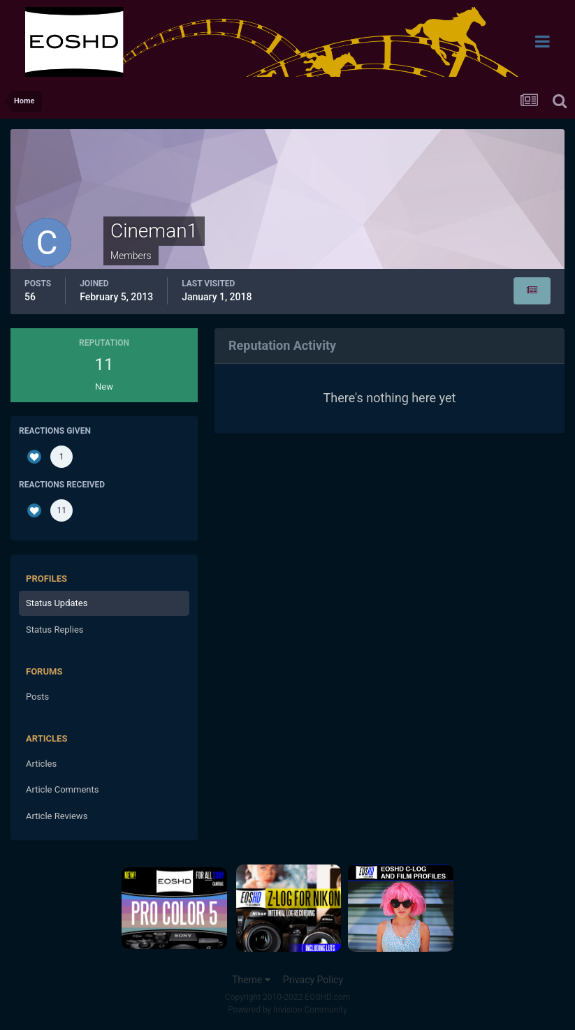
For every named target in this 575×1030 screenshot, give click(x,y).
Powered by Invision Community (287, 1010)
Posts (37, 696)
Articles (41, 763)
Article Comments (62, 789)
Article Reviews (56, 816)
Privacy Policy (313, 979)
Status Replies (55, 629)
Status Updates (56, 603)
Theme (251, 979)
